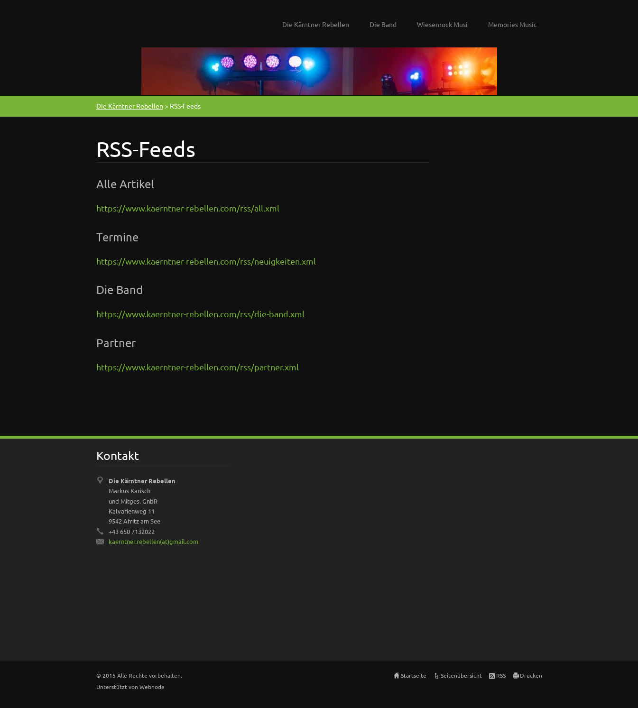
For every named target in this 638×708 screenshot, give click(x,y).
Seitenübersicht (461, 675)
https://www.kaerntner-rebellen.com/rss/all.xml (187, 208)
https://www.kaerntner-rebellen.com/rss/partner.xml (197, 367)
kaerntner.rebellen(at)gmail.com (153, 541)
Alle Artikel (125, 184)
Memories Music (512, 24)
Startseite (413, 675)
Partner (116, 342)
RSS (501, 675)
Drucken (531, 675)
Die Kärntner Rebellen (315, 24)
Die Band (383, 24)
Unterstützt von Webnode (130, 686)
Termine (117, 237)
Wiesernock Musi (442, 24)
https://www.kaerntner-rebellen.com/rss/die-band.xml (200, 314)
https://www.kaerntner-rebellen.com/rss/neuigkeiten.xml (206, 261)
